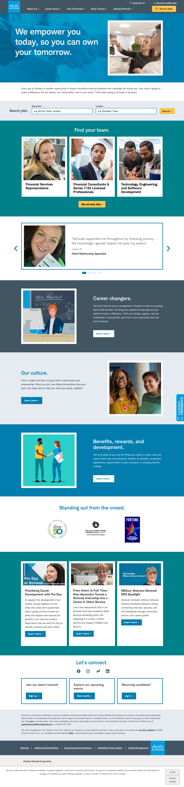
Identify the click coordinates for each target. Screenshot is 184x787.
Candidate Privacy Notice (110, 747)
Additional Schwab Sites (46, 747)
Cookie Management (138, 747)
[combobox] (126, 111)
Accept (172, 772)
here (32, 721)
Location (99, 106)
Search (166, 111)
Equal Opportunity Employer (78, 747)
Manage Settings (172, 780)
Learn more (102, 333)
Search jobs (164, 8)
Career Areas (52, 8)
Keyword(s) (37, 106)
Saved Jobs (139, 3)
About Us (32, 8)
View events (83, 696)
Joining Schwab (121, 8)
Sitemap (25, 747)
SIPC (71, 733)
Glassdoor (98, 671)
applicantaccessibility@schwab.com (36, 724)
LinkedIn (107, 671)
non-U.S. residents (147, 730)
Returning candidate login (166, 3)
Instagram (88, 671)
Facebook (78, 671)
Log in (128, 696)
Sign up (33, 696)
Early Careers (98, 8)
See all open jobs (91, 204)
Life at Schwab (75, 8)
